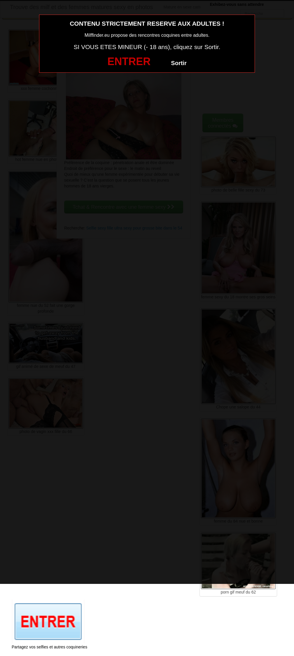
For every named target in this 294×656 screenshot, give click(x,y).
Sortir (178, 63)
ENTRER (128, 61)
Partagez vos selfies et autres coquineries (49, 647)
